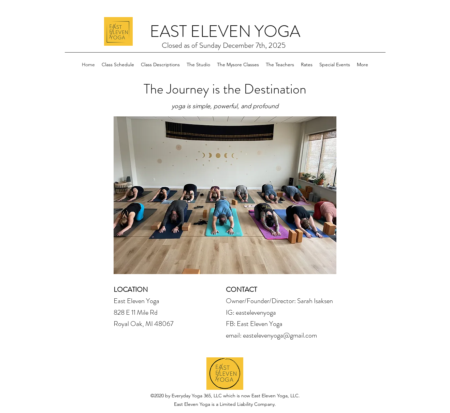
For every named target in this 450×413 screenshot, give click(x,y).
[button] (225, 195)
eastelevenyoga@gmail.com (280, 335)
